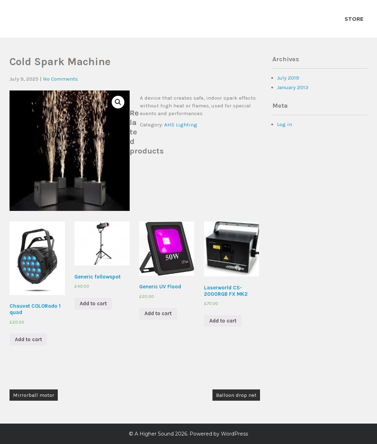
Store (354, 19)
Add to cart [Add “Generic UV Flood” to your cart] (158, 313)
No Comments (60, 79)
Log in (284, 124)
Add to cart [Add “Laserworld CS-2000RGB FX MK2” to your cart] (222, 321)
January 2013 (292, 87)
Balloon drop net (236, 395)
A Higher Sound (154, 434)
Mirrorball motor (33, 395)
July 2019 (288, 78)
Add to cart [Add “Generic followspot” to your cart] (93, 303)
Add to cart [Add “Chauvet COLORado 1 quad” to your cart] (28, 339)
